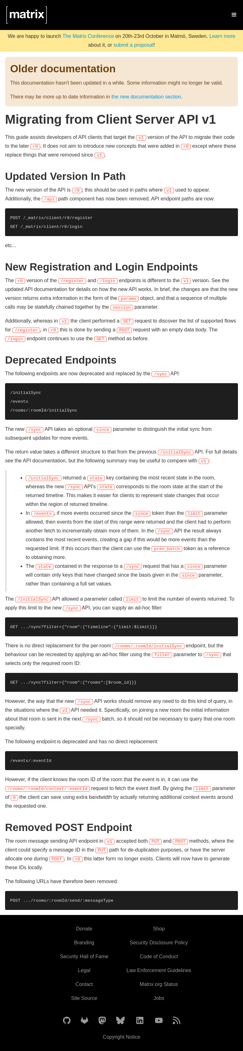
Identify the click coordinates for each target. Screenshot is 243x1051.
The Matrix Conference (88, 36)
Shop (159, 928)
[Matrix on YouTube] (159, 1021)
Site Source (84, 998)
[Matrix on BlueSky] (120, 1021)
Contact (84, 984)
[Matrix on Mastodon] (102, 1021)
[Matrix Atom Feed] (176, 1021)
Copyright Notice (121, 1037)
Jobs (158, 998)
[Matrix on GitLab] (84, 1021)
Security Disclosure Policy (159, 942)
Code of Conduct (159, 956)
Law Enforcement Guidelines (159, 970)
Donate (84, 928)
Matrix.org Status (159, 984)
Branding (84, 942)
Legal (84, 970)
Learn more (222, 36)
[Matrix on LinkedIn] (140, 1020)
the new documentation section (146, 96)
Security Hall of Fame (84, 956)
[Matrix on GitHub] (67, 1021)
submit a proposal (133, 45)
